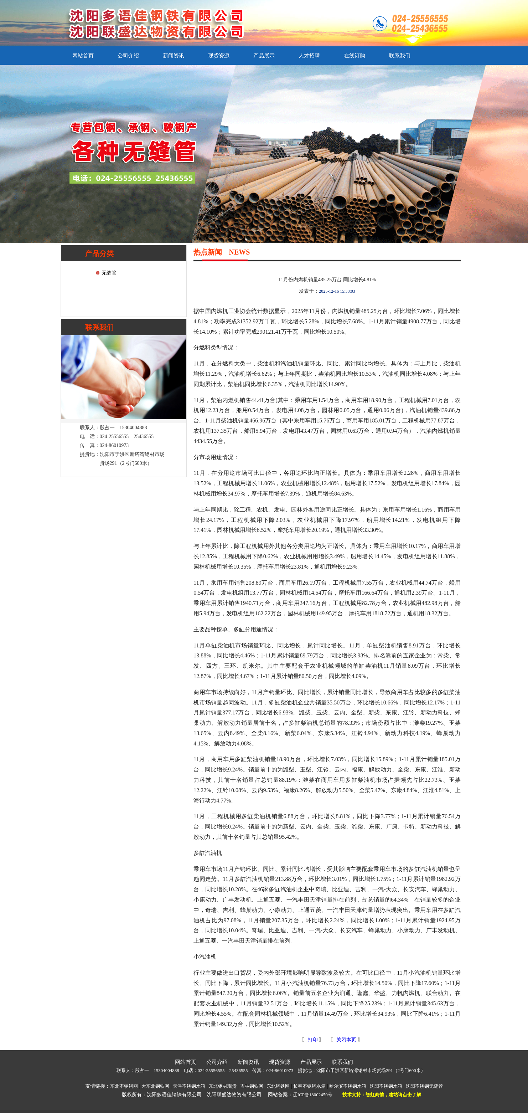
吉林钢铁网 (251, 1086)
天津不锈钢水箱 (189, 1086)
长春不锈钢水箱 (309, 1086)
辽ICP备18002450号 (312, 1094)
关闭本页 (346, 1039)
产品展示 (264, 55)
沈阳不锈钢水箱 (386, 1086)
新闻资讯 (173, 55)
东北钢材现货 (223, 1086)
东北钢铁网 (278, 1086)
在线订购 (354, 55)
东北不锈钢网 (124, 1086)
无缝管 (109, 273)
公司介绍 (128, 55)
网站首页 (83, 55)
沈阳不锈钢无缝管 (424, 1086)
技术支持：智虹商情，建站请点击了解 (381, 1094)
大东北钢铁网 (155, 1086)
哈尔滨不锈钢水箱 (347, 1086)
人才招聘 (309, 55)
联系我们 (399, 55)
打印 (312, 1039)
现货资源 (218, 55)
